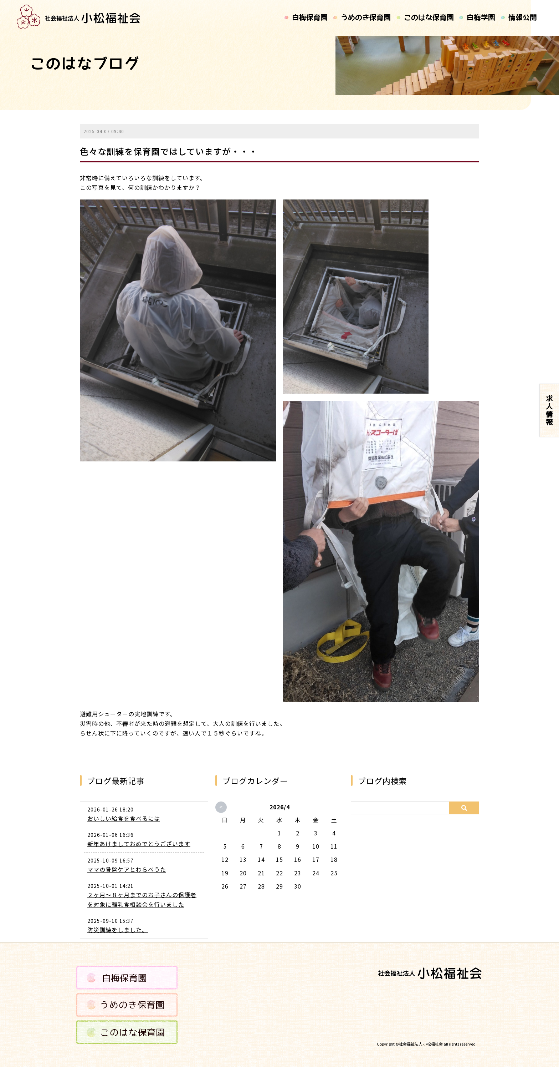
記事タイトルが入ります (79, 17)
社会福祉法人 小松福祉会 (421, 1044)
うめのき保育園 (365, 17)
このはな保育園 (428, 17)
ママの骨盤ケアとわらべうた (126, 869)
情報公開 (522, 17)
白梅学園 (481, 17)
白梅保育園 (310, 17)
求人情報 (549, 410)
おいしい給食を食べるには (123, 818)
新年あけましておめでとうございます (138, 843)
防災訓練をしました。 (117, 929)
